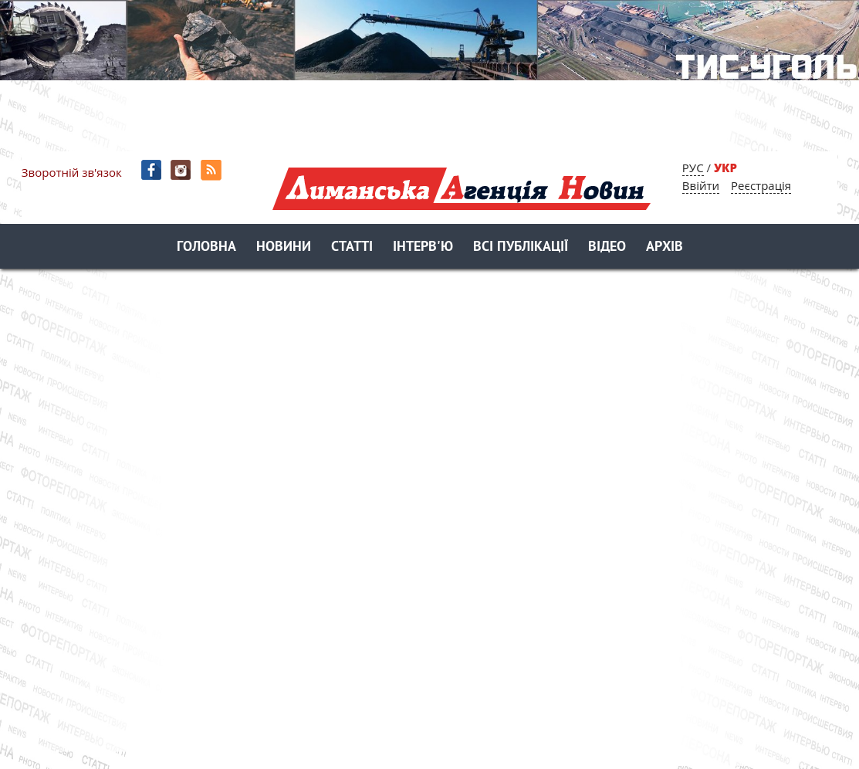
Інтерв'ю (423, 247)
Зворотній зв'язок (72, 172)
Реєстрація (761, 185)
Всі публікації (520, 247)
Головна (206, 247)
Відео (607, 247)
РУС (693, 167)
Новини (283, 247)
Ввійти (700, 185)
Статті (352, 247)
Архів (664, 247)
